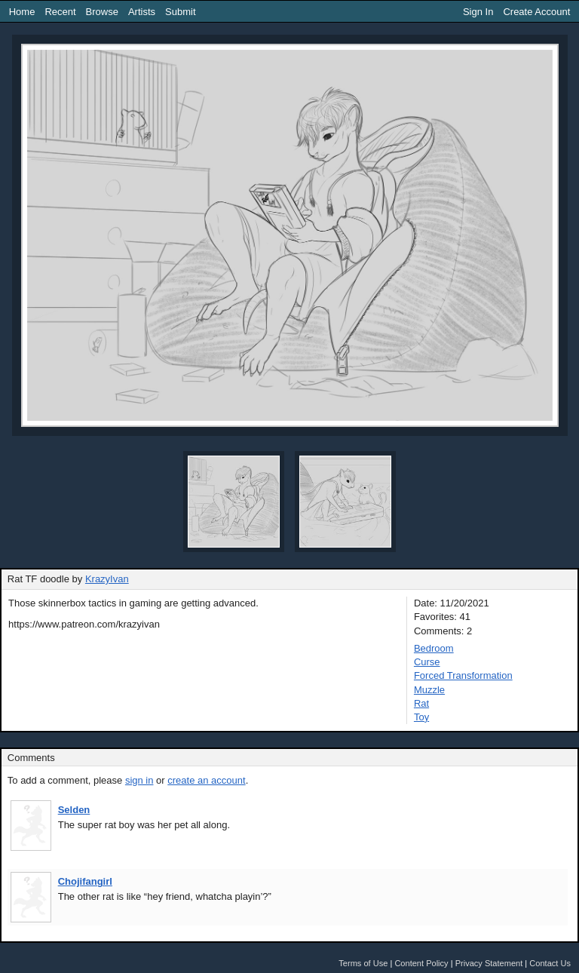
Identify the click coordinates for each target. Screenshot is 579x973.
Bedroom (434, 648)
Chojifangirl (85, 881)
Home (22, 11)
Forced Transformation (463, 675)
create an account (206, 780)
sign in (139, 780)
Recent (59, 11)
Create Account (536, 11)
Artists (141, 11)
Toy (421, 717)
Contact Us (550, 963)
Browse (102, 11)
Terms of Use (363, 963)
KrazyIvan (107, 579)
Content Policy (421, 963)
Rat (421, 703)
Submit (180, 11)
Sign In (478, 11)
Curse (427, 662)
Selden (74, 809)
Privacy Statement (489, 963)
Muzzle (429, 689)
